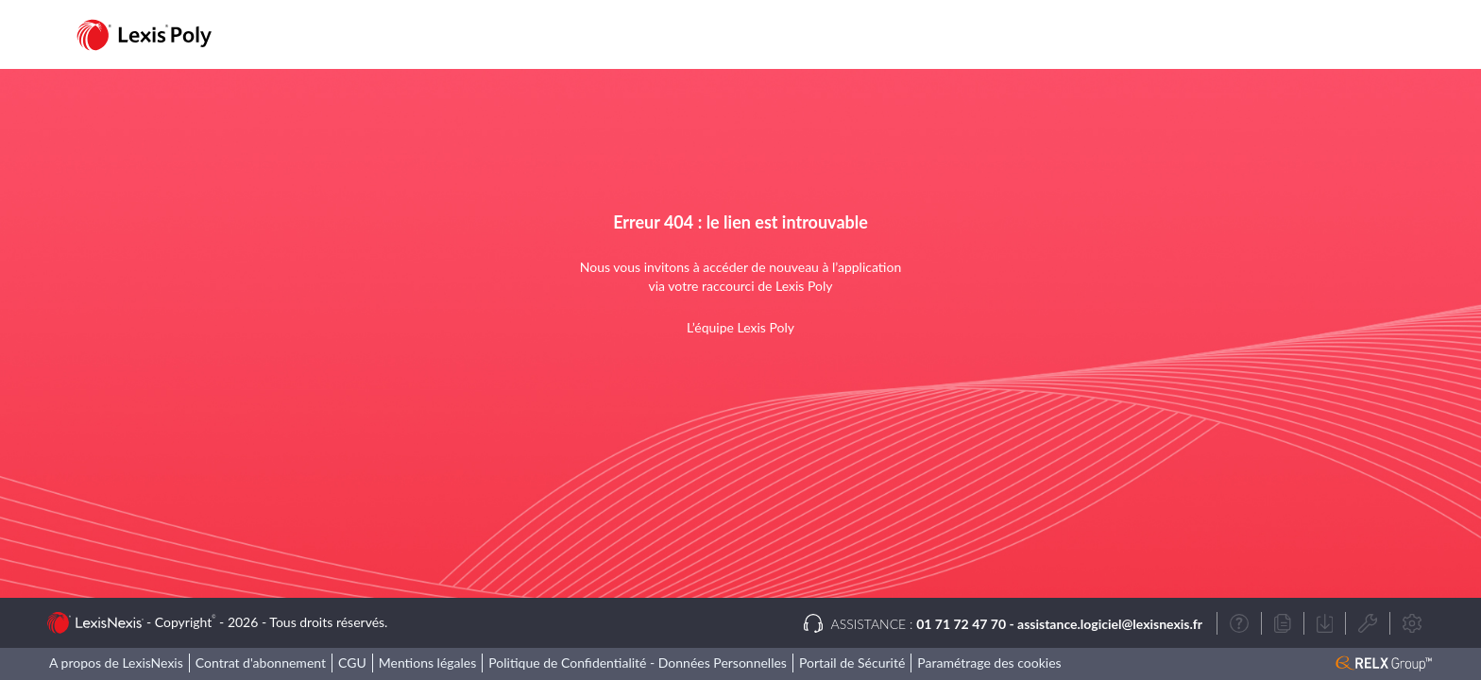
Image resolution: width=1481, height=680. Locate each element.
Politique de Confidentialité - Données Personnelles (637, 662)
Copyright (185, 622)
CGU (352, 662)
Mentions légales (428, 662)
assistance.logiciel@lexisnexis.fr (1109, 624)
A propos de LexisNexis (116, 662)
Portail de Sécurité (852, 662)
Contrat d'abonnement (261, 662)
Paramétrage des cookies (989, 662)
